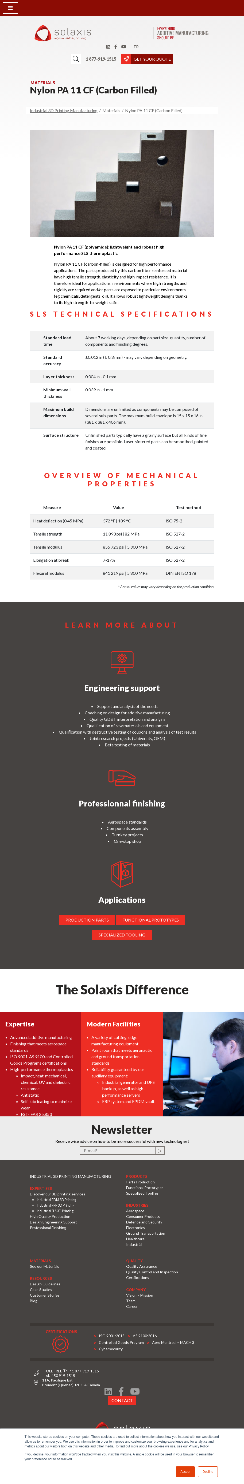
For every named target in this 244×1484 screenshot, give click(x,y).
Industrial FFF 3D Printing (55, 1205)
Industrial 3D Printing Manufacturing (64, 110)
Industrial (134, 1244)
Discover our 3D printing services (57, 1194)
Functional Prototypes (145, 1187)
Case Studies (41, 1289)
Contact (122, 1398)
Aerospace (135, 1211)
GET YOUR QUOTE (152, 58)
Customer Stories (45, 1295)
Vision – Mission (139, 1295)
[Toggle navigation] (10, 8)
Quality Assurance (141, 1266)
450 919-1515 (63, 1375)
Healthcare (135, 1239)
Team (130, 1300)
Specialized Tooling (142, 1193)
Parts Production (140, 1182)
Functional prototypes (148, 919)
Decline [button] (208, 1472)
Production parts (85, 919)
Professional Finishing (48, 1227)
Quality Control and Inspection (152, 1272)
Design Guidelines (45, 1284)
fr (136, 46)
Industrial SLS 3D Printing (55, 1211)
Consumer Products (143, 1216)
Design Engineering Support (53, 1222)
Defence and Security (144, 1222)
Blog (33, 1300)
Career (132, 1306)
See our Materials (44, 1266)
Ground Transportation (145, 1233)
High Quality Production (50, 1216)
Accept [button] (185, 1472)
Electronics (135, 1227)
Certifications (137, 1277)
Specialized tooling (119, 934)
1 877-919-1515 (101, 58)
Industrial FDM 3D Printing (56, 1200)
